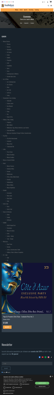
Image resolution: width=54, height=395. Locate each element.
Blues (8, 87)
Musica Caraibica (10, 157)
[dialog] (27, 385)
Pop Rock (5, 136)
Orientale (9, 179)
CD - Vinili (5, 255)
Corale (8, 55)
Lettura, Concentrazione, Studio (13, 250)
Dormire (8, 247)
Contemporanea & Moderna (12, 74)
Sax (8, 114)
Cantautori (9, 141)
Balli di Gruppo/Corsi (11, 225)
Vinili (8, 258)
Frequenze (9, 122)
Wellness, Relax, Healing (8, 120)
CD (7, 260)
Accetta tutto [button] (42, 383)
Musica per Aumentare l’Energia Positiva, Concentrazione (19, 133)
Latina (4, 149)
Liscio (8, 233)
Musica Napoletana (11, 188)
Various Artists (6, 319)
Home (21, 23)
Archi (8, 63)
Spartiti (25, 10)
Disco (8, 206)
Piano (8, 111)
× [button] (52, 376)
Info (7, 327)
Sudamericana (10, 182)
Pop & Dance (10, 152)
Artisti (21, 10)
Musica (16, 10)
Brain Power (9, 244)
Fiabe (8, 201)
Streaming (31, 10)
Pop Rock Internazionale (12, 138)
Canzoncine (9, 193)
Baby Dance (9, 198)
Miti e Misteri (10, 125)
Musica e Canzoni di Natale (8, 160)
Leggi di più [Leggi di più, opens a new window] (24, 381)
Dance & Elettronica (7, 212)
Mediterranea (9, 174)
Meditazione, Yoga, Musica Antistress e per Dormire (18, 128)
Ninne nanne (9, 196)
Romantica (9, 49)
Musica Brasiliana (10, 155)
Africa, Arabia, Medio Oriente (13, 177)
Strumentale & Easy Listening (9, 98)
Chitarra (8, 109)
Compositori (26, 23)
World (4, 163)
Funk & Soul (5, 204)
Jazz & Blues (6, 79)
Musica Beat (9, 144)
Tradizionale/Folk (10, 146)
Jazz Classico (10, 84)
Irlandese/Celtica (10, 169)
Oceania (8, 171)
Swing (8, 95)
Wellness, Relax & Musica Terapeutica (15, 252)
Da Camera (9, 52)
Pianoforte (9, 60)
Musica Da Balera (10, 231)
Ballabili (4, 223)
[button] (19, 393)
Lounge (8, 217)
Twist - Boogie (10, 239)
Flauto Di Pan (10, 117)
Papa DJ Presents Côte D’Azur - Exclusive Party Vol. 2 (18, 316)
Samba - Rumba (10, 236)
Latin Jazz (9, 93)
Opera (8, 68)
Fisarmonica (9, 228)
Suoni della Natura (11, 130)
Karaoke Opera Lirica (11, 76)
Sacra (8, 71)
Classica (8, 44)
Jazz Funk (9, 90)
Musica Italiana (10, 185)
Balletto (8, 58)
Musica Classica (6, 41)
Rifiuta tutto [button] (42, 386)
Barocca (8, 47)
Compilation (9, 66)
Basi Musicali (10, 106)
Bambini (4, 190)
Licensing (37, 10)
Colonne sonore (10, 103)
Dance (8, 214)
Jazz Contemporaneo (11, 82)
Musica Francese (10, 166)
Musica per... (5, 241)
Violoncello (9, 101)
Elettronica (9, 220)
